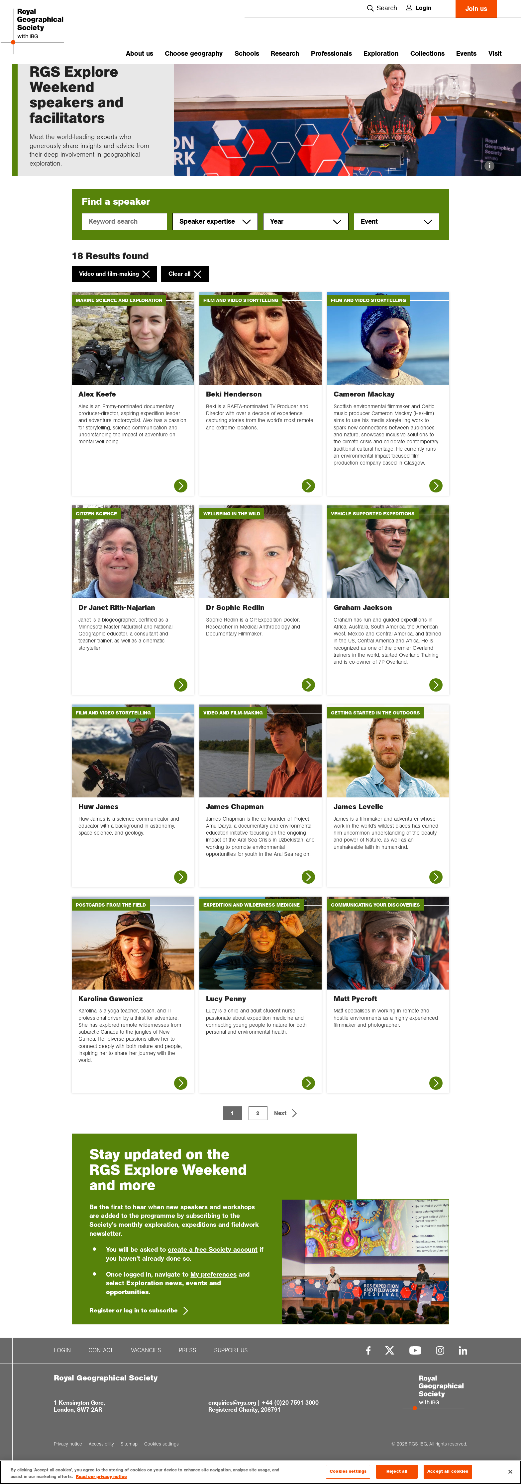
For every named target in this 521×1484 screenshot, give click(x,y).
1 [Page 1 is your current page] (232, 1134)
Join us (476, 9)
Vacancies (146, 1371)
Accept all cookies (447, 1472)
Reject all (396, 1472)
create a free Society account (213, 1270)
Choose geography (194, 53)
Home (36, 75)
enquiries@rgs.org (232, 1423)
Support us (231, 1371)
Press (187, 1371)
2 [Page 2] (258, 1134)
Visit (495, 53)
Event (396, 242)
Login (418, 8)
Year (306, 242)
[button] (286, 1134)
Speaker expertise (215, 242)
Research (285, 53)
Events (466, 53)
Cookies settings (348, 1472)
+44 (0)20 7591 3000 (290, 1423)
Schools (247, 53)
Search (382, 8)
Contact (100, 1371)
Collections (427, 53)
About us (139, 53)
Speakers (114, 75)
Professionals (331, 53)
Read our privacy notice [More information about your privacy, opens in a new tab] (101, 1478)
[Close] (510, 1472)
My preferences (213, 1294)
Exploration (381, 53)
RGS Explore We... (78, 75)
